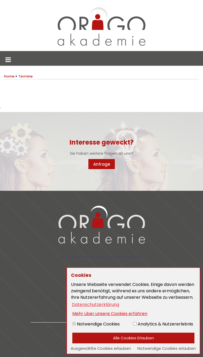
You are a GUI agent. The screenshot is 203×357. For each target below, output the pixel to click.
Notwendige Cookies (96, 324)
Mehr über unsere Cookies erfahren (109, 314)
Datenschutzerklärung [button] (95, 304)
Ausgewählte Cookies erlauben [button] (101, 348)
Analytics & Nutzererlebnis (163, 324)
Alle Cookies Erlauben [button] (133, 338)
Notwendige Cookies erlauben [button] (166, 348)
